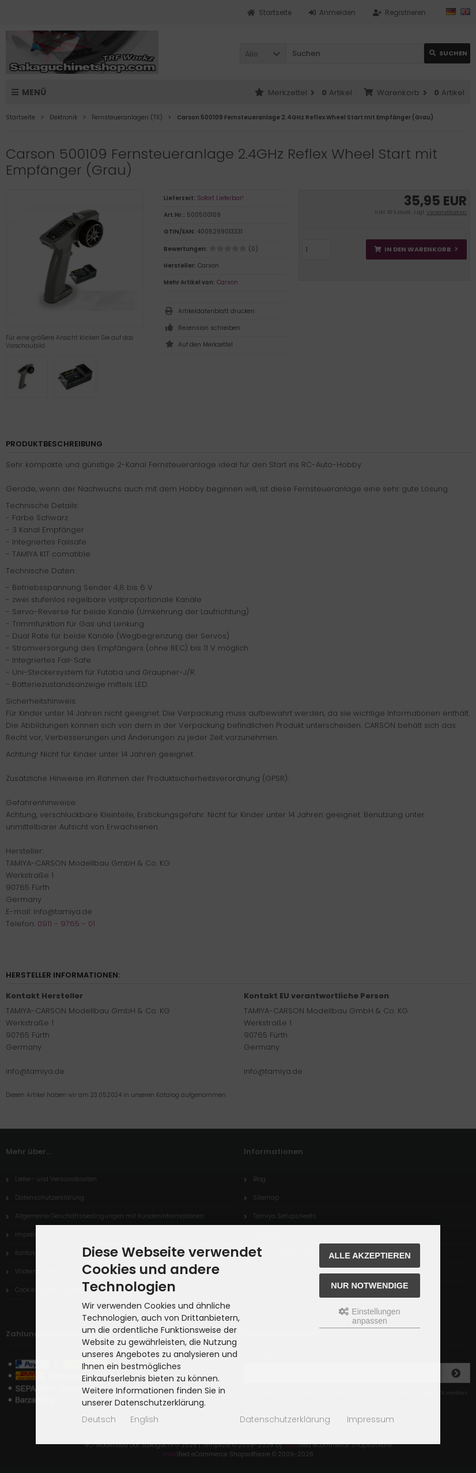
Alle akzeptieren (369, 1255)
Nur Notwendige (369, 1285)
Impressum (370, 1419)
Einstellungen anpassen (369, 1316)
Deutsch (99, 1419)
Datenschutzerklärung (285, 1419)
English (144, 1419)
